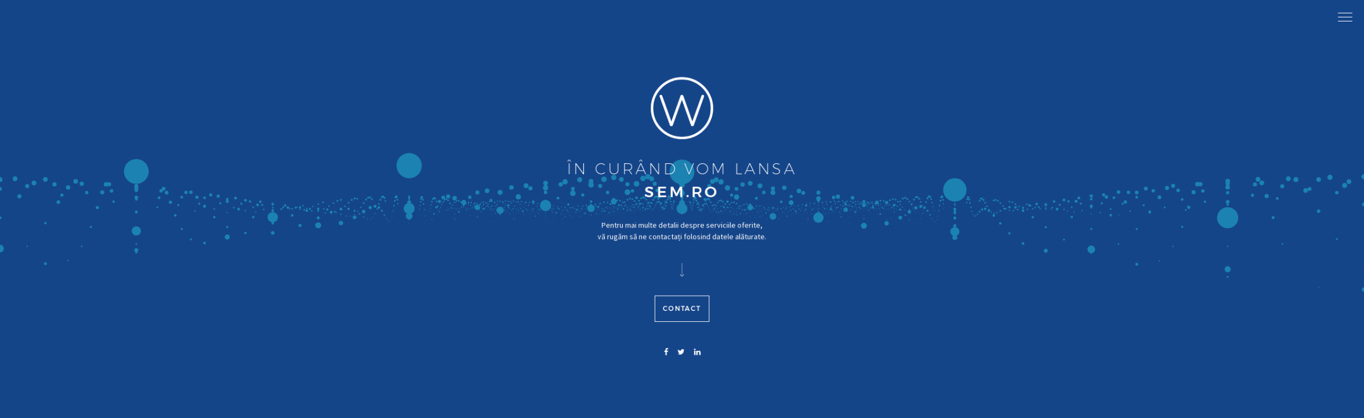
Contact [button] (682, 332)
